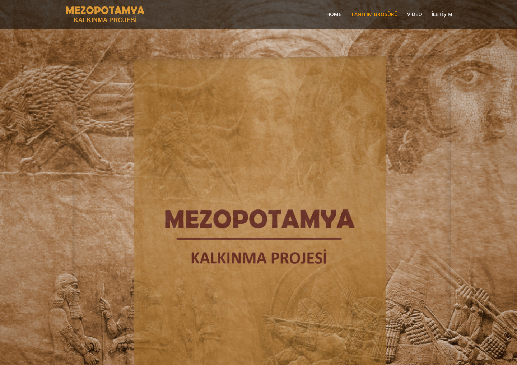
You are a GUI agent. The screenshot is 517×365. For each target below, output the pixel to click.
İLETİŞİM (442, 15)
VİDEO (414, 15)
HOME (333, 15)
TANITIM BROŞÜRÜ (374, 15)
